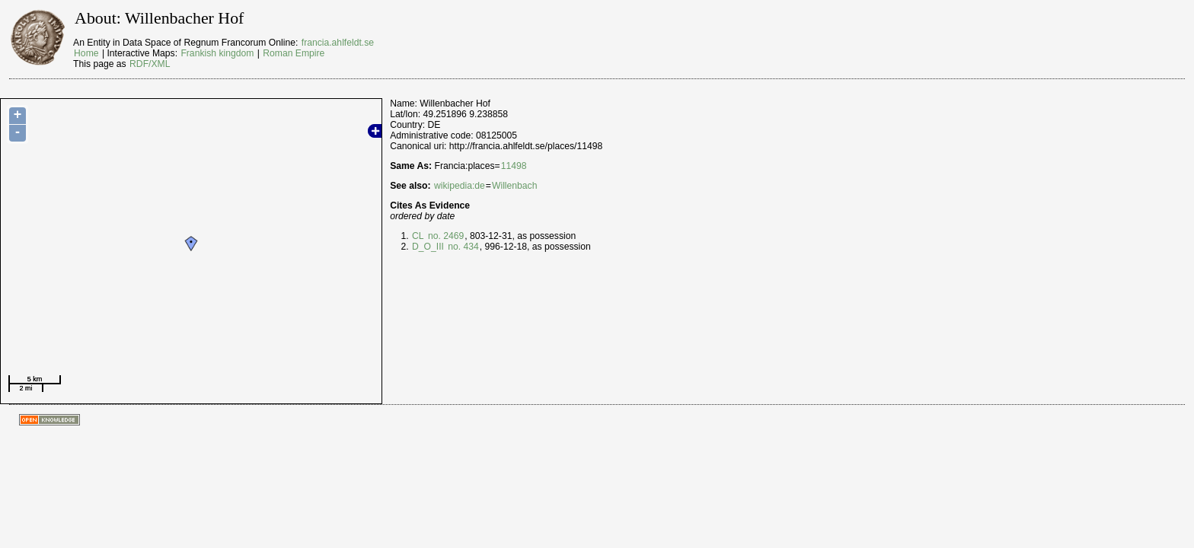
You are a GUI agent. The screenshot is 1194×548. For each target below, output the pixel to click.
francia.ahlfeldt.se (338, 42)
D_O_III (428, 246)
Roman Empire (293, 53)
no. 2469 (445, 236)
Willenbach (514, 185)
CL (418, 236)
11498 (514, 166)
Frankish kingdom (217, 53)
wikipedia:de (459, 185)
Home (86, 53)
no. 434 (462, 246)
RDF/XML (149, 64)
